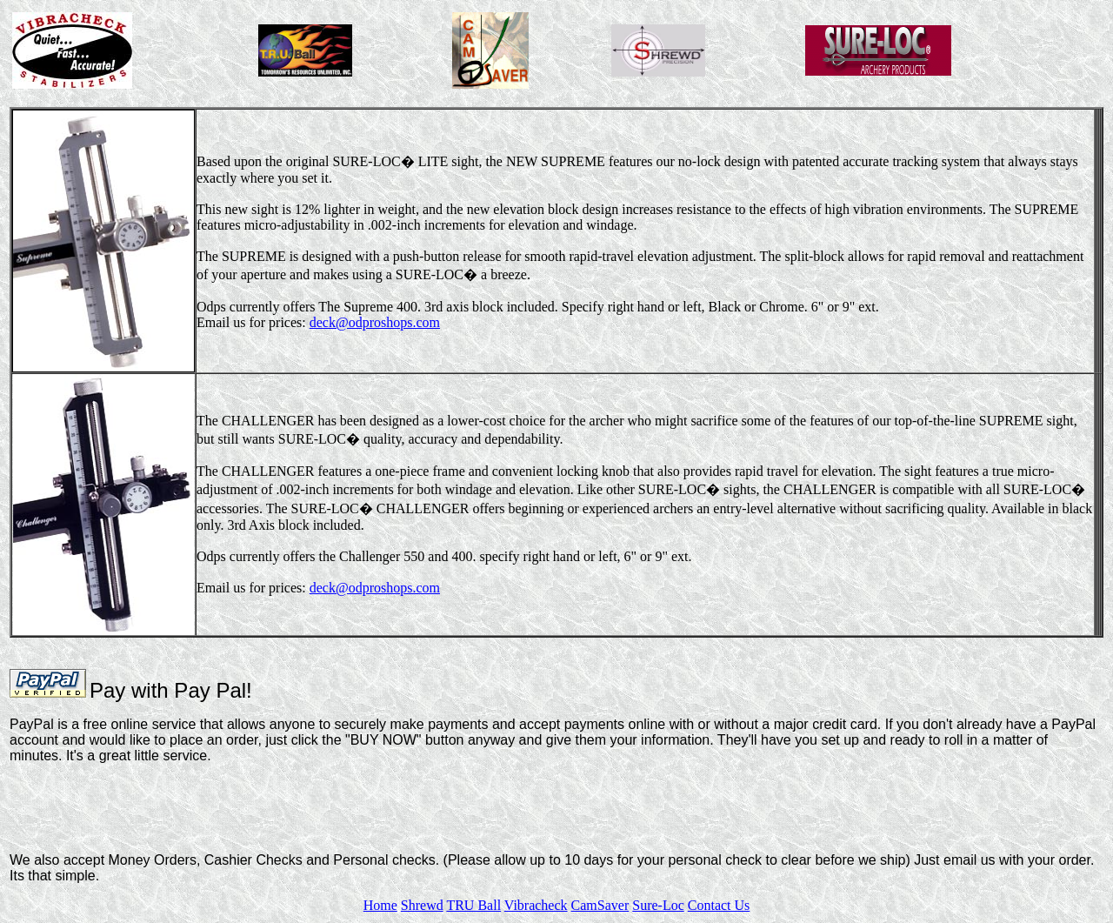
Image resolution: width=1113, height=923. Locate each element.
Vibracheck (536, 905)
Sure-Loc (658, 905)
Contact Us (719, 905)
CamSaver (600, 905)
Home (380, 905)
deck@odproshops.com (375, 322)
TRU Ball (473, 905)
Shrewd (422, 905)
